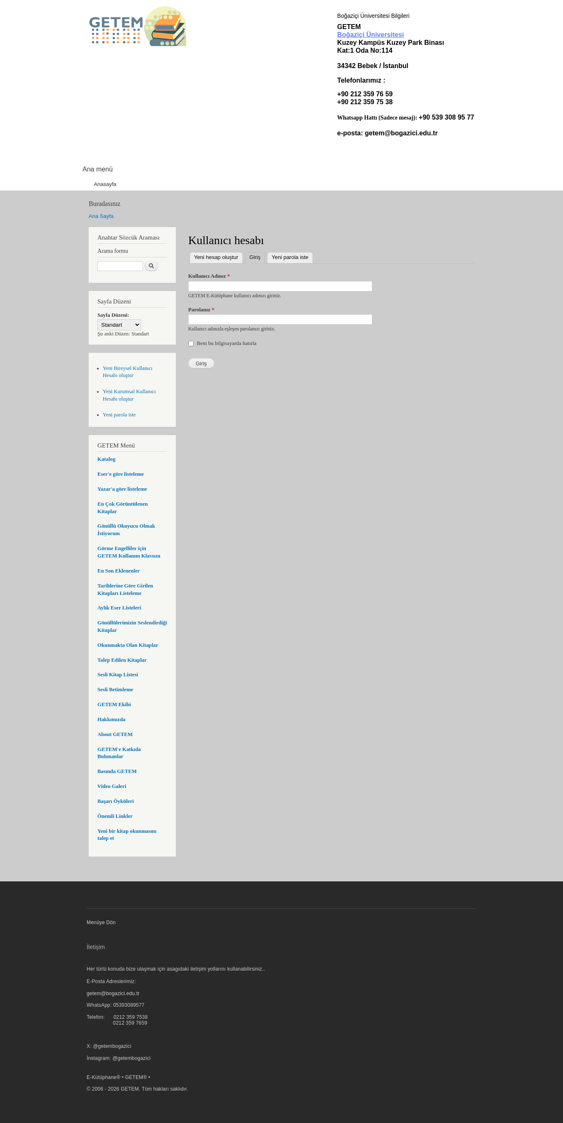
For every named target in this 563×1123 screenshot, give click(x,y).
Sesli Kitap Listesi (117, 675)
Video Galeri (111, 786)
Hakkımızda (111, 719)
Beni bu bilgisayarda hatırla (227, 343)
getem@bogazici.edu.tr (401, 133)
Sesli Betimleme (115, 689)
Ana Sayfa (101, 216)
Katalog (106, 459)
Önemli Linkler (115, 816)
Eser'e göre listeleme (120, 474)
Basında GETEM (117, 771)
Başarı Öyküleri (115, 801)
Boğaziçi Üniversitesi (370, 34)
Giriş (257, 256)
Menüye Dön (101, 922)
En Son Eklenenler (118, 571)
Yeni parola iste (119, 415)
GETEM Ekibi (114, 704)
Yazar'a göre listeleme (122, 489)
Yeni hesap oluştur (216, 257)
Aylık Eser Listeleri (119, 608)
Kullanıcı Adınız (209, 276)
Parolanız (201, 309)
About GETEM (115, 734)
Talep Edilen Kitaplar (122, 660)
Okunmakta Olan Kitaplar (127, 645)
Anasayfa (105, 184)
